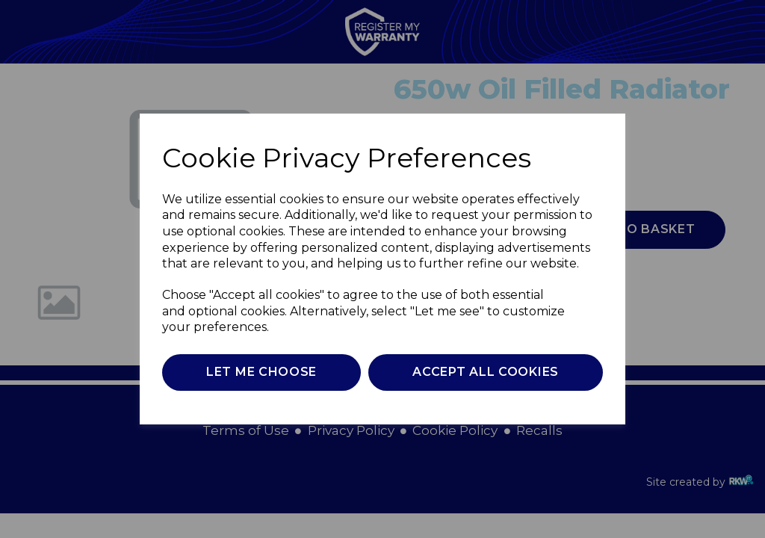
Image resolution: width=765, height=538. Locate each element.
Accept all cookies (485, 372)
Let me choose (261, 372)
